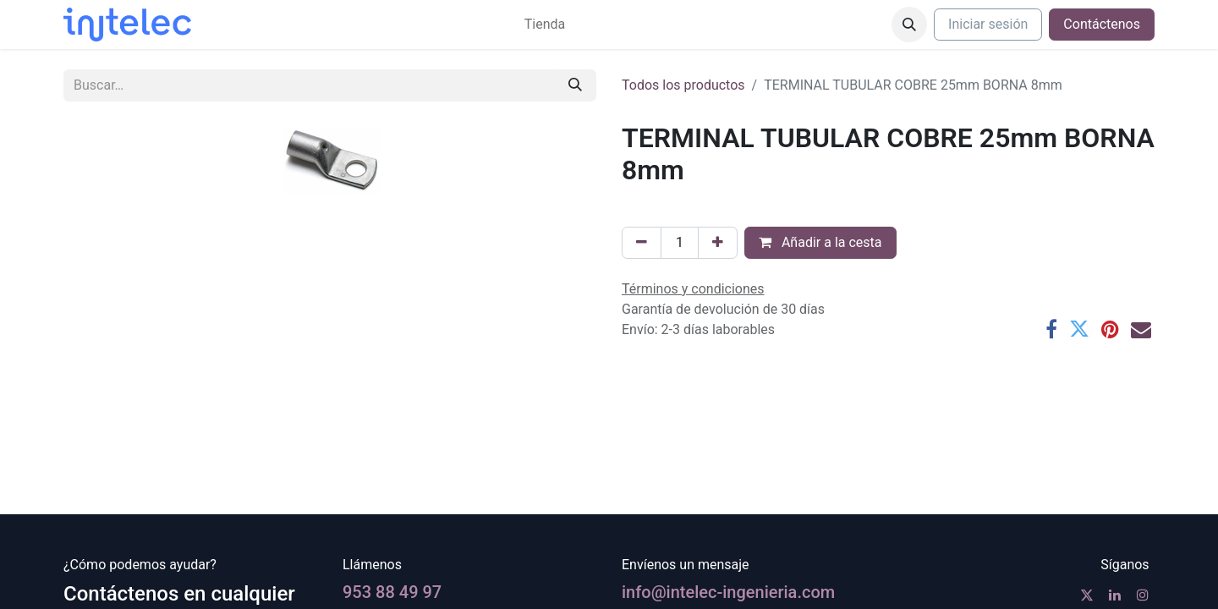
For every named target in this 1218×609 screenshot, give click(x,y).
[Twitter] (1079, 329)
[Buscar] (575, 85)
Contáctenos (1101, 24)
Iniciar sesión (988, 24)
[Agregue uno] (718, 243)
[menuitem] (545, 24)
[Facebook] (1051, 329)
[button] (909, 24)
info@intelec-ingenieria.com (728, 592)
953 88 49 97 (392, 592)
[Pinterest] (1110, 329)
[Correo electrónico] (1141, 329)
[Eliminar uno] (641, 243)
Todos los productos (683, 85)
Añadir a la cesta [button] (820, 242)
